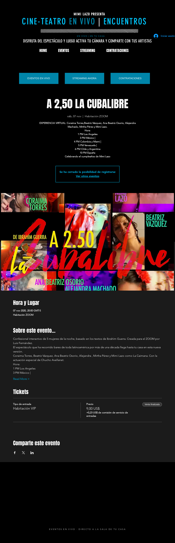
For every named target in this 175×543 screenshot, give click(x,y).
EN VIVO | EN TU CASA (91, 36)
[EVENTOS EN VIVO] (38, 78)
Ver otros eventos (87, 176)
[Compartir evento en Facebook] (14, 452)
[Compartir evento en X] (23, 452)
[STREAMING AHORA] (84, 78)
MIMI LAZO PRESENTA (89, 14)
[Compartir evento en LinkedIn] (32, 452)
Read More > (21, 379)
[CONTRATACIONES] (130, 78)
